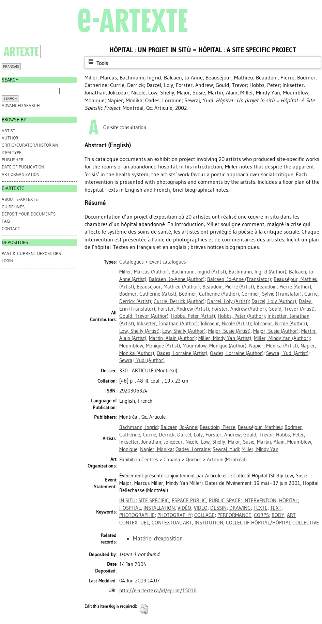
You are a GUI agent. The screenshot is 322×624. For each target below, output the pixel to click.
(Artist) (198, 272)
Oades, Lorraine (192, 449)
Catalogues (131, 262)
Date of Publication (23, 166)
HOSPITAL (130, 508)
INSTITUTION (209, 523)
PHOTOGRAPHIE (137, 515)
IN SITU (127, 500)
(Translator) (239, 279)
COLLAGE (204, 515)
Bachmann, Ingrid (138, 427)
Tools (97, 63)
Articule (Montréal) (227, 460)
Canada (172, 460)
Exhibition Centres (138, 460)
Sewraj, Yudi (226, 449)
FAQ (6, 221)
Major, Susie (241, 442)
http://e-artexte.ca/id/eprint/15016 (158, 591)
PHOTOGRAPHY (174, 515)
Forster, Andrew (223, 435)
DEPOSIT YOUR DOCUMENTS (29, 214)
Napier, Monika (156, 449)
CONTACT (11, 228)
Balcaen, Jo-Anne (178, 427)
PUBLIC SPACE (225, 500)
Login (7, 260)
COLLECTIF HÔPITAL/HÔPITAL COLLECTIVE (272, 523)
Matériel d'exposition (158, 538)
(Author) (144, 272)
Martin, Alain (271, 442)
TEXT (275, 508)
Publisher (13, 159)
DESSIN (218, 508)
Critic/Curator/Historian (30, 145)
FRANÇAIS (11, 66)
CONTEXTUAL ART (172, 523)
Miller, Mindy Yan (260, 449)
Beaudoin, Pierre (217, 427)
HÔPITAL (288, 500)
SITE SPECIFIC (153, 500)
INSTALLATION (159, 508)
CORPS (261, 515)
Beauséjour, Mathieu (260, 427)
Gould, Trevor (258, 435)
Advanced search (21, 105)
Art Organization (21, 174)
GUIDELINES (13, 206)
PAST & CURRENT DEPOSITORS (31, 253)
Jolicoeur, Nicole (181, 442)
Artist (8, 130)
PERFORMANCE (234, 515)
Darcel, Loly (190, 435)
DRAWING (240, 508)
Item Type (11, 152)
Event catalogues (167, 262)
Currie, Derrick (158, 435)
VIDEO (201, 508)
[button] (143, 609)
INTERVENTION (259, 500)
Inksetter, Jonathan (140, 442)
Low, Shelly (213, 442)
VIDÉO (184, 508)
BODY (278, 515)
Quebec (193, 460)
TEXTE (260, 508)
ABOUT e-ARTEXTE (20, 199)
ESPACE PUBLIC (189, 500)
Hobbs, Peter (290, 435)
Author (10, 137)
